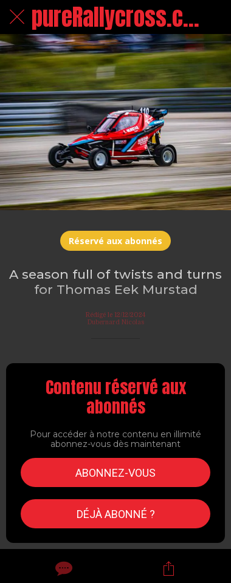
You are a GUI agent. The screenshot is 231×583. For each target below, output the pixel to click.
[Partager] (168, 568)
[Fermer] (17, 17)
